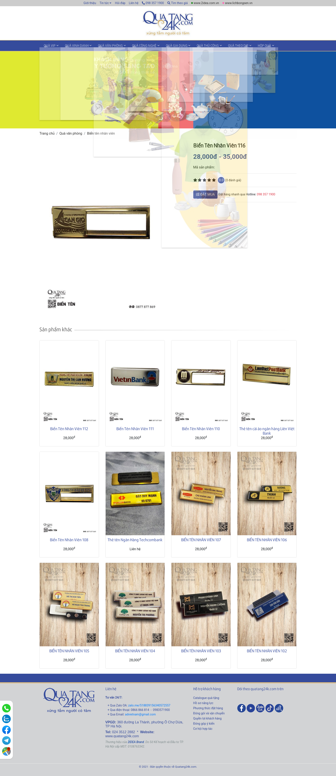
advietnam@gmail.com (140, 714)
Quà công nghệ (136, 45)
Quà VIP (48, 45)
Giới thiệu (90, 3)
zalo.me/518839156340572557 (149, 705)
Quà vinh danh (73, 45)
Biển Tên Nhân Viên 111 (135, 428)
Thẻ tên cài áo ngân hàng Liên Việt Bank (266, 430)
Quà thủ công (195, 45)
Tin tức (104, 3)
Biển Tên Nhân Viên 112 (69, 428)
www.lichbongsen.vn (238, 3)
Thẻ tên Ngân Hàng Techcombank (135, 539)
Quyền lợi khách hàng (207, 718)
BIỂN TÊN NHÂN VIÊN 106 (267, 539)
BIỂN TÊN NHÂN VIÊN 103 (201, 650)
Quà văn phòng (104, 45)
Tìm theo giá (177, 3)
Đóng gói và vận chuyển (209, 713)
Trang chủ (47, 133)
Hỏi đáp (120, 3)
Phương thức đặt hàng (208, 707)
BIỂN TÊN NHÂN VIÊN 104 (135, 650)
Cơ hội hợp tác (203, 728)
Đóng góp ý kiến (203, 723)
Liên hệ (133, 3)
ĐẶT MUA (205, 194)
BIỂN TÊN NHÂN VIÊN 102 (267, 650)
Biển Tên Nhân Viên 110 (201, 428)
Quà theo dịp (224, 45)
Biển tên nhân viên (101, 133)
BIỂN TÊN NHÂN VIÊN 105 (69, 650)
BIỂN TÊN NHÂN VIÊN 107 (201, 539)
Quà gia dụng (166, 45)
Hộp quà (247, 45)
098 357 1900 (153, 3)
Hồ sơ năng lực (203, 702)
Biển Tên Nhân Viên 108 (69, 539)
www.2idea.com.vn (206, 3)
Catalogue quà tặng (206, 697)
